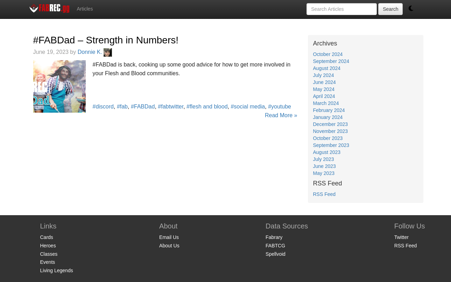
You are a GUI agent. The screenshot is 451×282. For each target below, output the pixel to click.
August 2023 (327, 152)
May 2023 (323, 173)
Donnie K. (95, 52)
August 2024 (327, 68)
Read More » (281, 115)
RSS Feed (324, 194)
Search (390, 9)
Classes (49, 254)
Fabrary (274, 237)
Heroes (48, 245)
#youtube (279, 107)
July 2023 (323, 159)
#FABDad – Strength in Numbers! (106, 40)
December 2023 (330, 124)
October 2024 (328, 54)
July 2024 (323, 75)
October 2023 (328, 138)
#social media (248, 107)
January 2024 (328, 117)
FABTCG (275, 245)
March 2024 (326, 103)
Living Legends (56, 270)
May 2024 (323, 89)
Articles (85, 9)
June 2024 (324, 82)
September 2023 (331, 145)
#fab (122, 107)
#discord (103, 107)
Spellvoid (276, 254)
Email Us (169, 237)
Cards (46, 237)
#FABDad (143, 107)
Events (47, 262)
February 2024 (329, 110)
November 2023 (330, 131)
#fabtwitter (170, 107)
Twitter (401, 237)
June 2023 (324, 166)
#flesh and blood (206, 107)
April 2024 (324, 96)
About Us (169, 245)
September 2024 (331, 61)
